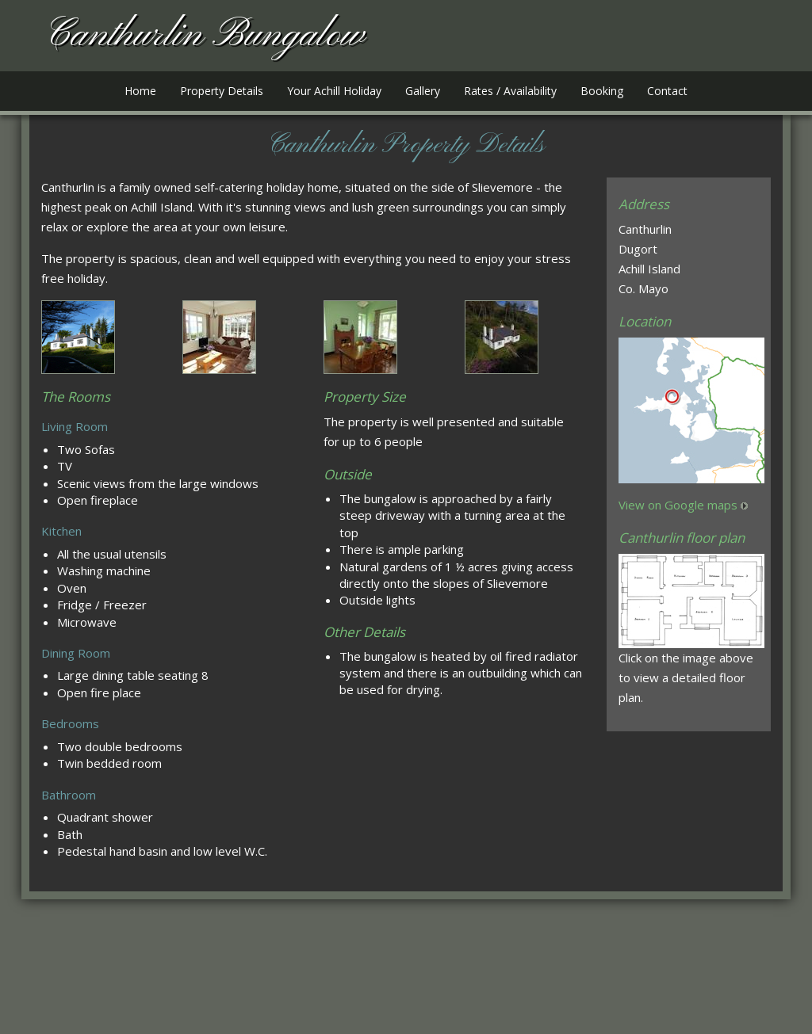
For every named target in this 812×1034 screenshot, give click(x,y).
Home (140, 90)
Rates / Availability (510, 90)
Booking (601, 90)
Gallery (422, 90)
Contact (667, 90)
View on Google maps (678, 505)
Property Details (221, 90)
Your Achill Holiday (334, 90)
